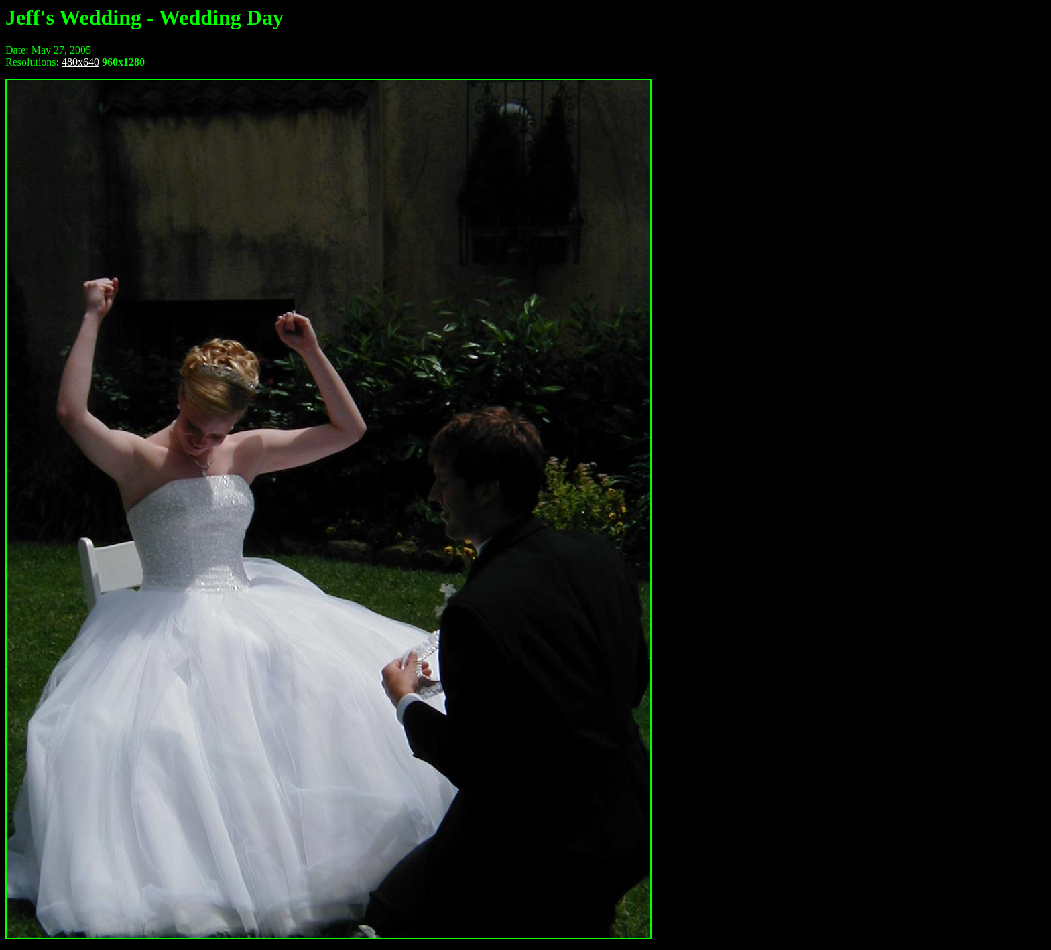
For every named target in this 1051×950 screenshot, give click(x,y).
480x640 (80, 62)
